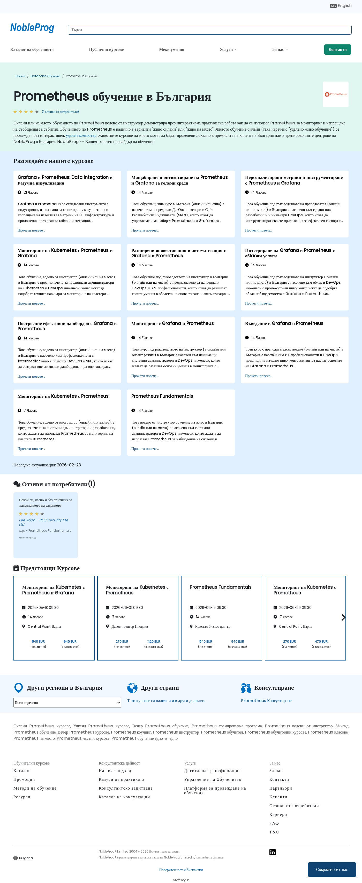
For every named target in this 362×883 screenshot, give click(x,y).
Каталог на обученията (32, 49)
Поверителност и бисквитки (181, 869)
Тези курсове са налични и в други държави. (166, 701)
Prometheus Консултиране (266, 701)
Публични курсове (106, 49)
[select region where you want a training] (67, 702)
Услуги (227, 49)
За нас (279, 49)
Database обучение (45, 76)
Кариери (278, 814)
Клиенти (278, 797)
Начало (20, 76)
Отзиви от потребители (294, 806)
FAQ (274, 823)
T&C (274, 832)
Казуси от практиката (122, 779)
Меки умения (171, 49)
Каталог (21, 771)
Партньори (280, 788)
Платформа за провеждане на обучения (215, 790)
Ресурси (22, 797)
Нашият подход (115, 771)
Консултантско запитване (126, 788)
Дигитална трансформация (212, 771)
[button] (342, 617)
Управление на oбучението (213, 779)
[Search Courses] (210, 30)
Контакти (338, 49)
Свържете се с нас (332, 869)
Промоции (24, 779)
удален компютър (81, 135)
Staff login (181, 880)
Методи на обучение (35, 788)
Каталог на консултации (124, 797)
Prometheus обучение (82, 76)
